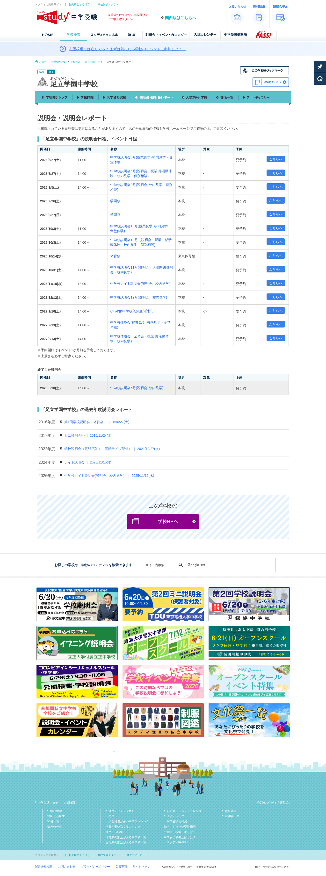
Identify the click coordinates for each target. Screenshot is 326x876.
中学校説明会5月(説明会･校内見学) (136, 388)
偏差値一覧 (54, 826)
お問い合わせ (66, 866)
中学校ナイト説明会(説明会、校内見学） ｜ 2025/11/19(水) (109, 475)
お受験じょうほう (79, 4)
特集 (111, 816)
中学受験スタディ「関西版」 (272, 802)
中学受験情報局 (177, 821)
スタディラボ (135, 855)
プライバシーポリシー (95, 866)
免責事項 (121, 866)
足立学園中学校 (93, 61)
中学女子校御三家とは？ (180, 837)
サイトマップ (141, 866)
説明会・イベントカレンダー (185, 811)
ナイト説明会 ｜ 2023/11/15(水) (88, 462)
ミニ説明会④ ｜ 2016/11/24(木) (88, 435)
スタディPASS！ (178, 842)
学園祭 (115, 201)
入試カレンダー (177, 816)
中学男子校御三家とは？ (180, 832)
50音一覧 (53, 821)
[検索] (224, 565)
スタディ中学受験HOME (52, 61)
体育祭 (115, 256)
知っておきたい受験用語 (180, 826)
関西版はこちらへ (180, 18)
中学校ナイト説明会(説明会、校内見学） (141, 283)
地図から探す (56, 816)
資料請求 (231, 811)
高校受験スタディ (108, 4)
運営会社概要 (43, 866)
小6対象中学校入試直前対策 (131, 311)
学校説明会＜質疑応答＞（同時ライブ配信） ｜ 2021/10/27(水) (112, 449)
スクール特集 (114, 832)
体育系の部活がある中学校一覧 (126, 837)
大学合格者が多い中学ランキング (127, 821)
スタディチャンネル (122, 811)
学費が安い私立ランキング (123, 826)
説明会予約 (232, 816)
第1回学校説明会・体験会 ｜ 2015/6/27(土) (96, 422)
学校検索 (75, 61)
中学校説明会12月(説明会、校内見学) (138, 297)
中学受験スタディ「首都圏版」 (58, 802)
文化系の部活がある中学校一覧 (126, 842)
